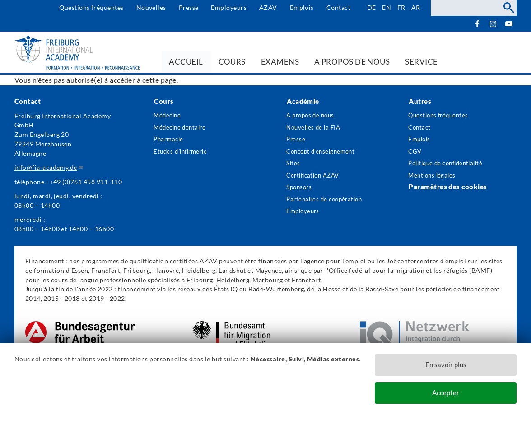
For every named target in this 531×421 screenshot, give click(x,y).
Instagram (493, 24)
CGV (416, 153)
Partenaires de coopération (309, 208)
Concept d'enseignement (323, 153)
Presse (188, 7)
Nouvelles (150, 7)
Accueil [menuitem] (186, 61)
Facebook (477, 24)
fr (401, 7)
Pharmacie (170, 141)
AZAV (267, 7)
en (386, 7)
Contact (337, 7)
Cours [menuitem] (232, 61)
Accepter (446, 392)
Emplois (301, 7)
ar (415, 7)
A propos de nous (313, 115)
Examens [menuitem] (280, 61)
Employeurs (228, 7)
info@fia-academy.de (49, 167)
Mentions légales (434, 178)
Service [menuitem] (421, 61)
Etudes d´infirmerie (183, 153)
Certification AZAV (316, 178)
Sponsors (300, 191)
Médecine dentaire (182, 128)
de (370, 7)
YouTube (509, 24)
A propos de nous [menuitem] (352, 61)
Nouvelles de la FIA (316, 128)
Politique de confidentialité (450, 165)
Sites (294, 165)
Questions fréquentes (91, 7)
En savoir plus (445, 364)
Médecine (168, 115)
